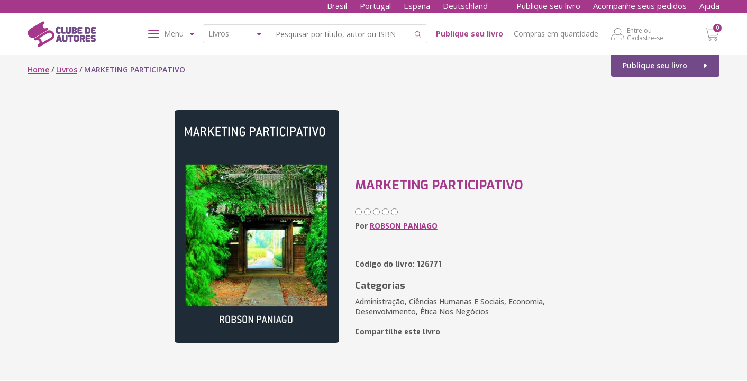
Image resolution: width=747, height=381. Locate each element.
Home (38, 70)
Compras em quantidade (556, 34)
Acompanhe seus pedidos (640, 6)
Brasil (337, 6)
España (417, 6)
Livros (66, 70)
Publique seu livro (548, 6)
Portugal (375, 6)
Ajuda (709, 6)
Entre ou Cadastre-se (645, 34)
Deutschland (465, 6)
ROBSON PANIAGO (404, 226)
